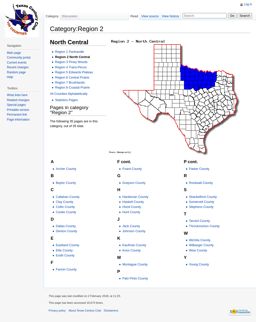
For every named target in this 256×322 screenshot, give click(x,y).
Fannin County (66, 269)
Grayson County (134, 183)
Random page (16, 72)
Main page (14, 53)
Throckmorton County (204, 226)
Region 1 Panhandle (69, 52)
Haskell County (133, 202)
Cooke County (66, 212)
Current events (17, 62)
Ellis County (64, 250)
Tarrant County (199, 221)
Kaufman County (134, 245)
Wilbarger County (201, 245)
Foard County (132, 169)
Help (10, 77)
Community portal (18, 57)
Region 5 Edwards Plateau (74, 72)
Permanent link (17, 114)
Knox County (131, 250)
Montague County (135, 264)
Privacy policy (57, 310)
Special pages (16, 105)
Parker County (199, 169)
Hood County (131, 207)
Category (52, 16)
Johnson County (134, 231)
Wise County (198, 250)
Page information (18, 119)
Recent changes (18, 67)
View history (170, 16)
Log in (248, 4)
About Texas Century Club (85, 310)
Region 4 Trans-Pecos (71, 67)
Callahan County (68, 197)
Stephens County (201, 207)
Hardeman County (135, 197)
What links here (17, 95)
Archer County (66, 169)
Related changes (18, 100)
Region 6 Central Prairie (72, 77)
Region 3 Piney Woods (71, 62)
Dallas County (66, 226)
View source (149, 16)
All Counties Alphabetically (69, 94)
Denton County (66, 231)
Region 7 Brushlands (70, 82)
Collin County (65, 207)
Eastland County (68, 245)
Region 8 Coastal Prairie (72, 88)
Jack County (131, 226)
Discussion (70, 16)
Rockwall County (201, 183)
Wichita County (199, 240)
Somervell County (201, 202)
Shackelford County (203, 197)
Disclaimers (111, 310)
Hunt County (131, 212)
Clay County (65, 202)
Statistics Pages (66, 100)
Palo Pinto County (135, 278)
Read (134, 16)
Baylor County (66, 183)
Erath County (65, 255)
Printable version (18, 110)
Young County (199, 264)
